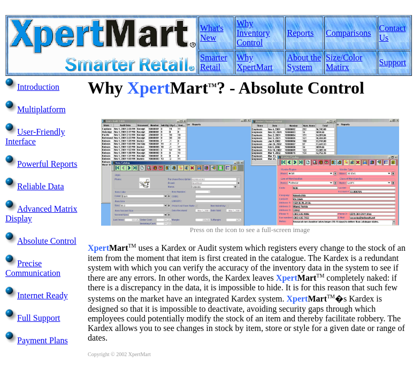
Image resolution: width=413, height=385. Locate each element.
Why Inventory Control (253, 33)
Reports (300, 32)
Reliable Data (40, 186)
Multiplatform (41, 109)
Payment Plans (42, 340)
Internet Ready (42, 295)
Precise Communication (32, 268)
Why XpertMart (254, 62)
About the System (304, 62)
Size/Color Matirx (344, 62)
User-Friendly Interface (35, 136)
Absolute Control (47, 240)
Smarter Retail (213, 62)
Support (393, 62)
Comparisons (348, 32)
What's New (212, 33)
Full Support (38, 317)
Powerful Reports (47, 163)
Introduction (38, 86)
